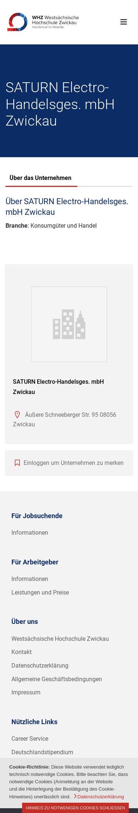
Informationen (29, 532)
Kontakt (21, 651)
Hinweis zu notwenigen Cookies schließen (75, 808)
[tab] (40, 178)
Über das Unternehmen (40, 177)
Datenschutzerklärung (39, 665)
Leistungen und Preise (40, 592)
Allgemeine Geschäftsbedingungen (56, 679)
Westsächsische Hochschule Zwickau (60, 638)
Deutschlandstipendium (42, 752)
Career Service (29, 738)
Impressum (25, 692)
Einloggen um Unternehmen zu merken (74, 462)
